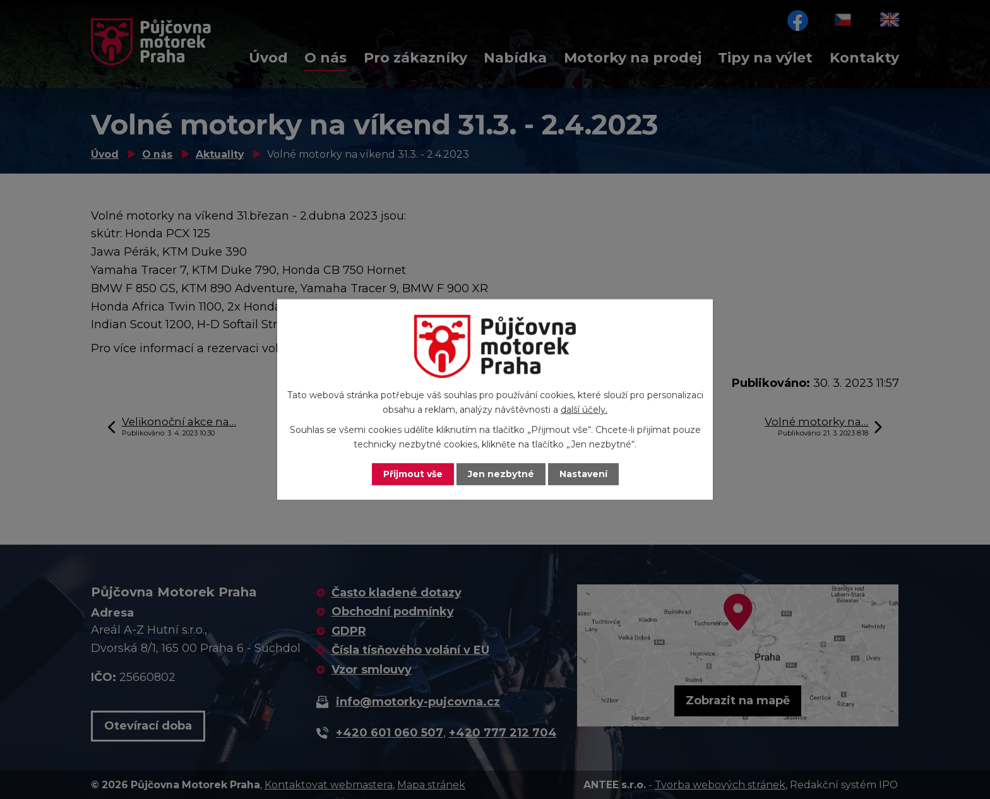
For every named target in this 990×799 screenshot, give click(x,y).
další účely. (584, 409)
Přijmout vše (413, 474)
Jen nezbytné (501, 474)
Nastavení (583, 474)
